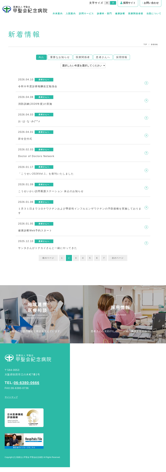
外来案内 (57, 13)
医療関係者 (83, 57)
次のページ (118, 261)
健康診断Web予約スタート (35, 233)
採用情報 (121, 57)
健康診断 (120, 13)
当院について (153, 13)
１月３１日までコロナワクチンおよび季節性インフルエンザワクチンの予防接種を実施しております (80, 213)
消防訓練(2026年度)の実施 (35, 104)
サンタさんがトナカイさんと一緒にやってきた (47, 251)
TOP (145, 44)
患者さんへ (103, 57)
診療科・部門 (104, 13)
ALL (41, 57)
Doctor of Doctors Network (36, 157)
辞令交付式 (25, 140)
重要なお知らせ (60, 57)
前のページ (48, 261)
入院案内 (70, 13)
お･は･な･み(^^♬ (29, 122)
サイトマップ (11, 402)
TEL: (22, 387)
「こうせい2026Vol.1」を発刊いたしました (46, 175)
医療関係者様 (135, 13)
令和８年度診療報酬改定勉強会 (38, 86)
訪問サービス (86, 13)
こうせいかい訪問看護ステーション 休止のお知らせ (51, 193)
